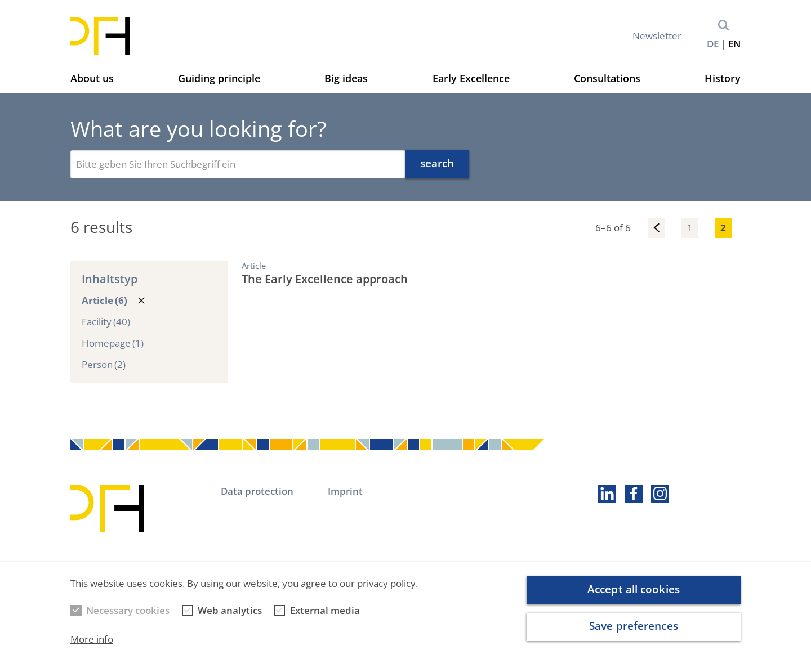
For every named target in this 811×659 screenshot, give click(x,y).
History (723, 78)
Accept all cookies (633, 598)
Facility (106, 322)
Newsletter (656, 35)
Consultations (607, 78)
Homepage (113, 343)
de (713, 43)
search (437, 163)
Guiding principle (219, 78)
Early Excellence (471, 78)
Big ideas (346, 78)
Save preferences (633, 634)
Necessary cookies (128, 618)
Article (104, 300)
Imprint (345, 491)
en (734, 43)
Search (724, 25)
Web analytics (230, 618)
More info (91, 647)
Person (104, 364)
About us (92, 78)
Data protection (257, 491)
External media (325, 618)
